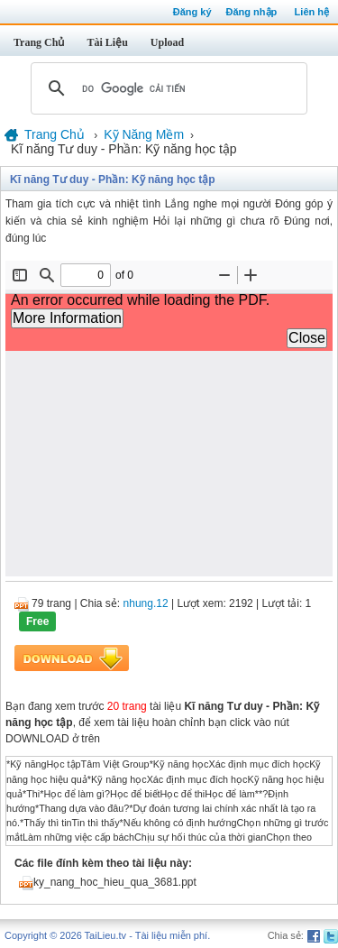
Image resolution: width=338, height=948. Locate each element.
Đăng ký (192, 11)
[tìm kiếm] (166, 88)
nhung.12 (146, 603)
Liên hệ (312, 11)
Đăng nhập (252, 11)
